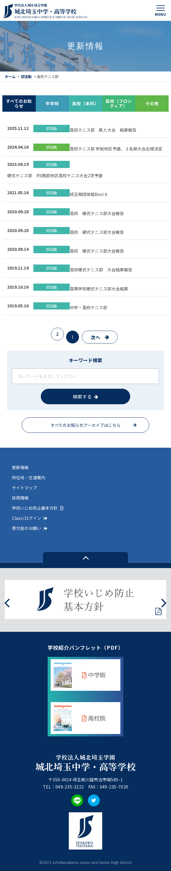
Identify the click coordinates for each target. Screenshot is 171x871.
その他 (152, 103)
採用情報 (20, 498)
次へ (95, 337)
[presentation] (7, 602)
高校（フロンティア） (118, 103)
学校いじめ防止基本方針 (37, 508)
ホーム (10, 76)
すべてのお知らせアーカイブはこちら (86, 425)
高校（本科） (85, 103)
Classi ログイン (29, 518)
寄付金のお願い (29, 528)
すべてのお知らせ (19, 103)
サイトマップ (24, 488)
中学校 (52, 103)
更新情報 (20, 467)
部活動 (26, 76)
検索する (82, 396)
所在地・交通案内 (28, 477)
